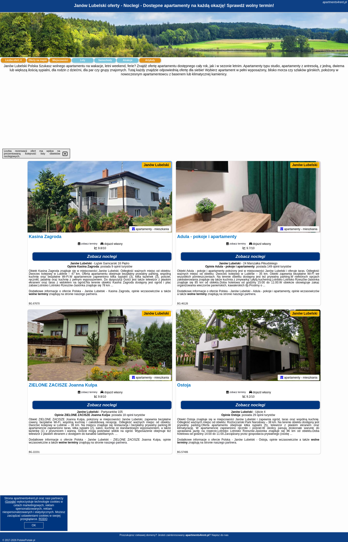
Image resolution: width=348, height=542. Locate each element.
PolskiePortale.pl (26, 540)
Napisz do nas (220, 535)
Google (10, 501)
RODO (43, 519)
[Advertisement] (174, 112)
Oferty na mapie (38, 60)
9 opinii (116, 267)
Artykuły (150, 60)
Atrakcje (127, 60)
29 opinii (258, 416)
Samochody (105, 60)
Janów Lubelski (156, 165)
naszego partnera (85, 295)
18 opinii (128, 416)
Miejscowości (60, 60)
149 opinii (273, 267)
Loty (82, 60)
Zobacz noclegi (102, 257)
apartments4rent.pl (335, 2)
